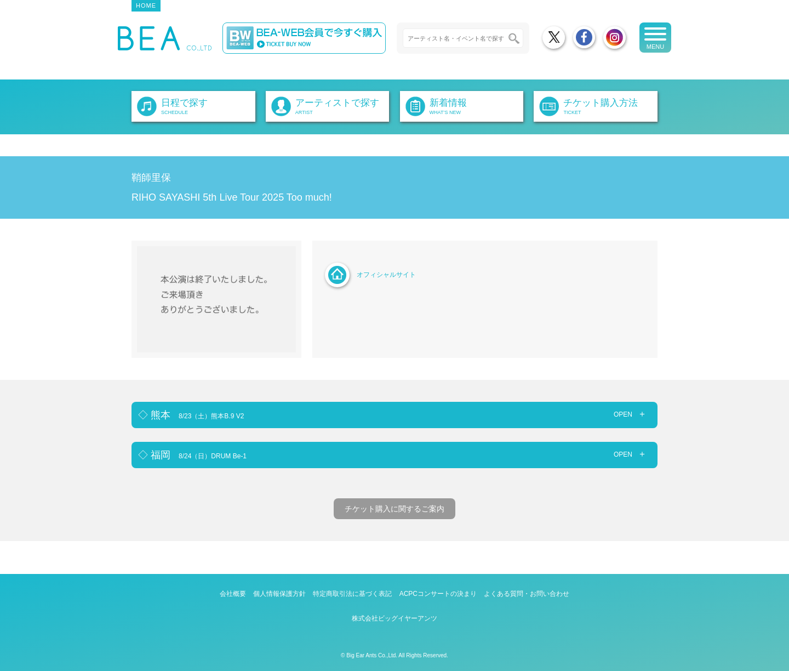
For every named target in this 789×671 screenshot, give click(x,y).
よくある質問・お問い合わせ (526, 594)
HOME (146, 5)
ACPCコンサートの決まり (438, 594)
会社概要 (233, 594)
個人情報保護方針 (279, 594)
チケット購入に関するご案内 (394, 508)
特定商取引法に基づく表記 (352, 594)
